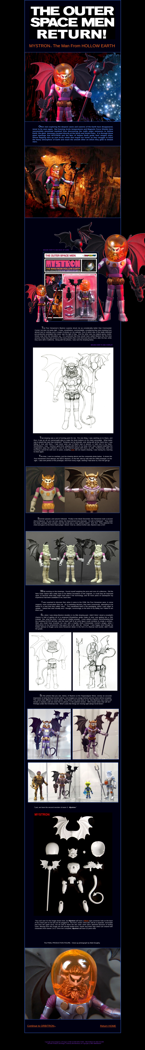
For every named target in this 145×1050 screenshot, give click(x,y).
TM (55, 1026)
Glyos (86, 921)
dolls (72, 450)
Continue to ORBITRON (40, 1025)
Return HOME (108, 1026)
